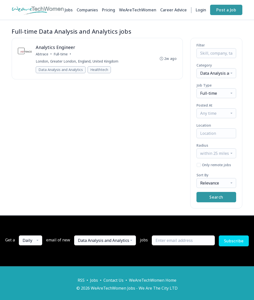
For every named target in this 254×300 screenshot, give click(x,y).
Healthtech (99, 69)
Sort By (202, 175)
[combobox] (216, 73)
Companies (87, 10)
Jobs (69, 10)
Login (201, 10)
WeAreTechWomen (137, 10)
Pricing (108, 10)
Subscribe (234, 241)
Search (216, 197)
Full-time (61, 54)
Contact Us (113, 280)
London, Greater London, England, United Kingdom (77, 61)
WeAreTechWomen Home (152, 280)
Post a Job (226, 10)
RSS (81, 280)
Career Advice (173, 10)
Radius (202, 145)
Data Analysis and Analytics (60, 69)
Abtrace (42, 54)
